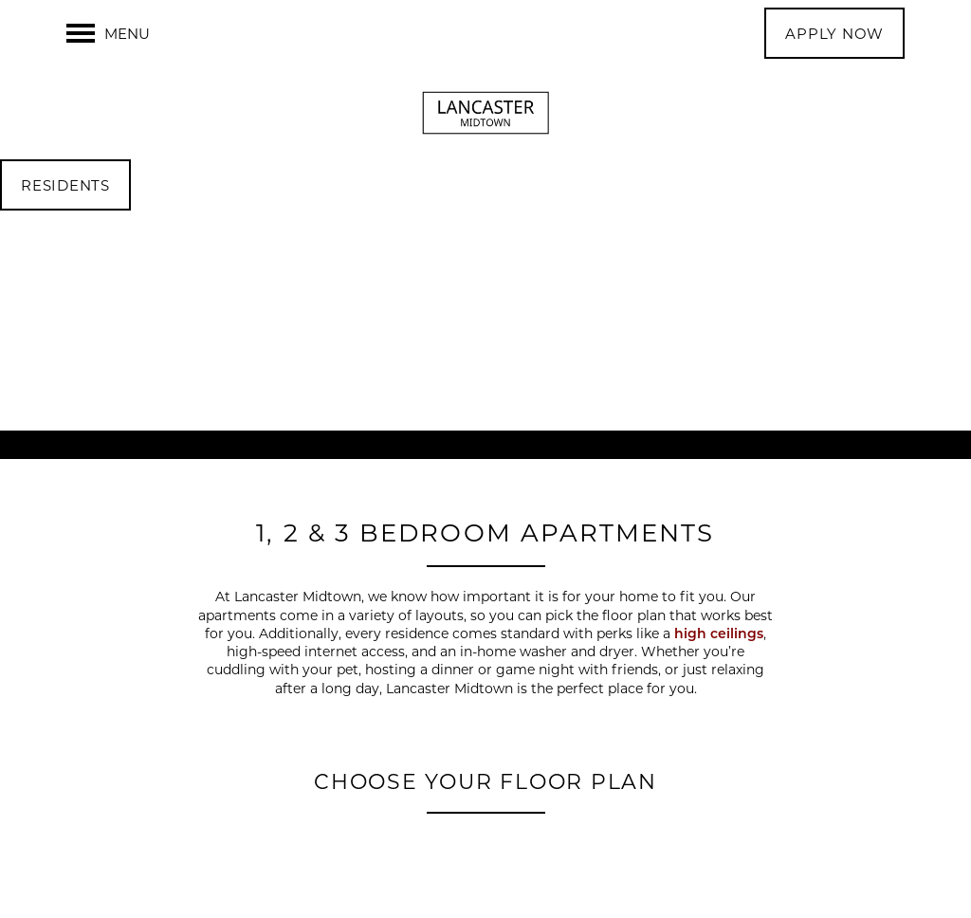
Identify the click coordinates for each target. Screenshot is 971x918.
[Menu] (108, 33)
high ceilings (718, 633)
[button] (834, 33)
